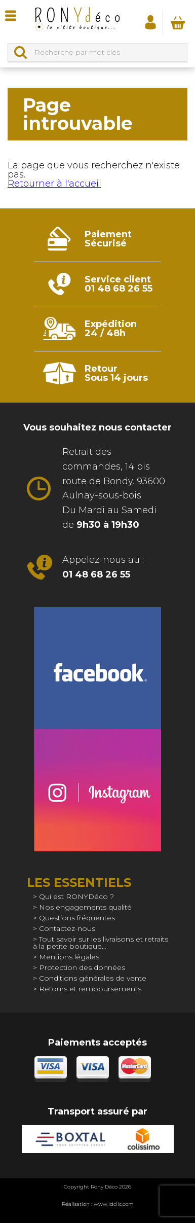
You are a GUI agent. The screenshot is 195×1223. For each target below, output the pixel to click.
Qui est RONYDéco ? (76, 896)
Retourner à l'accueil (54, 183)
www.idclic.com (114, 1204)
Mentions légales (69, 956)
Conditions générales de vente (92, 978)
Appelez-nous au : (103, 567)
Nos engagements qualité (85, 907)
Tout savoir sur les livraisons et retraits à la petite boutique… (100, 943)
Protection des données (82, 967)
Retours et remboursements (90, 988)
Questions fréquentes (77, 917)
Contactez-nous (67, 928)
